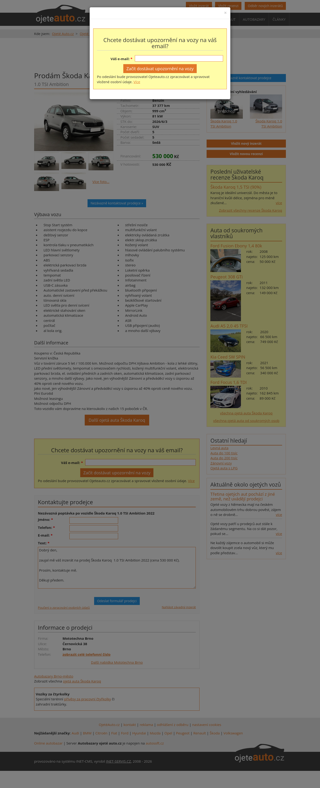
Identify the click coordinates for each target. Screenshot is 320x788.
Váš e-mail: (120, 58)
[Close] (225, 12)
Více (136, 81)
